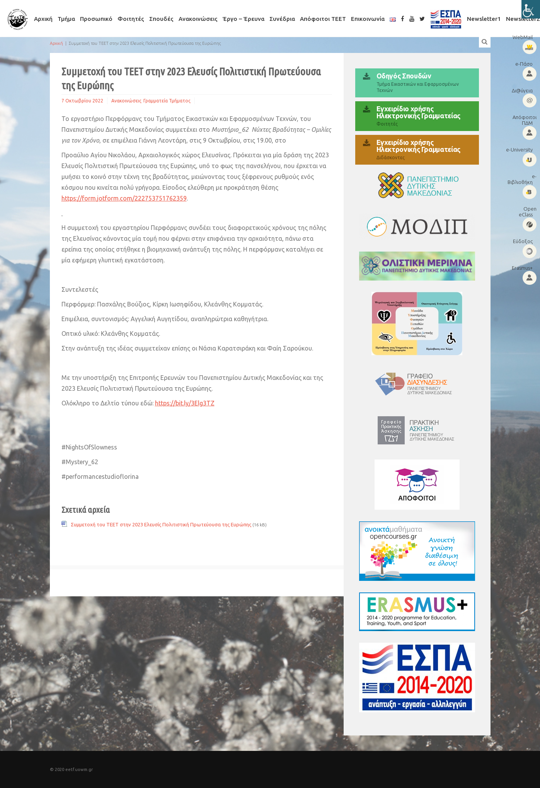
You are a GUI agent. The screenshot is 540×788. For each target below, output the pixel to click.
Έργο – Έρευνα (243, 18)
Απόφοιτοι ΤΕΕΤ (323, 18)
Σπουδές (161, 18)
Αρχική (43, 18)
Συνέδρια (282, 18)
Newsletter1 (484, 18)
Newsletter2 (523, 18)
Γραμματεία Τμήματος (167, 100)
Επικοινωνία (368, 18)
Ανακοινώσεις (198, 18)
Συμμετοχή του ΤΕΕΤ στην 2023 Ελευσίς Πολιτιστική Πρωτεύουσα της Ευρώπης (161, 524)
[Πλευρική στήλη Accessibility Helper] (530, 9)
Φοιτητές (131, 18)
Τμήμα (66, 18)
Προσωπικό (96, 18)
